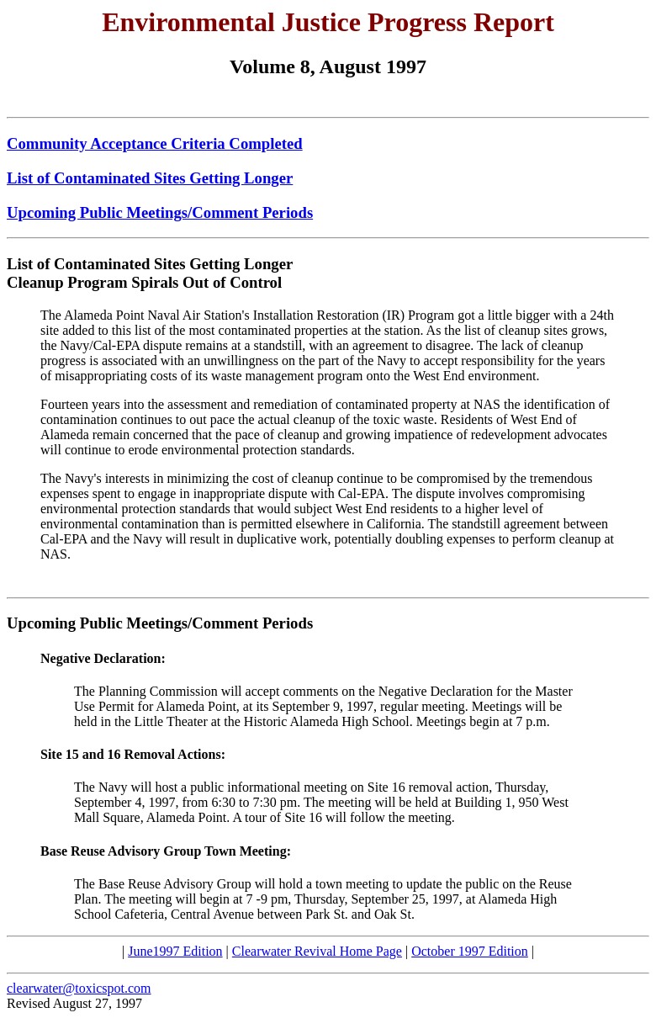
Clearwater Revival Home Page (317, 951)
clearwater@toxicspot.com (79, 988)
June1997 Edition (175, 951)
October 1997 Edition (469, 951)
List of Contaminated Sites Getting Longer (150, 178)
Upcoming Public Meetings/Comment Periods (160, 212)
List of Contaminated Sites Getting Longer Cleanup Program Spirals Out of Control (150, 273)
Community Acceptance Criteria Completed (155, 143)
